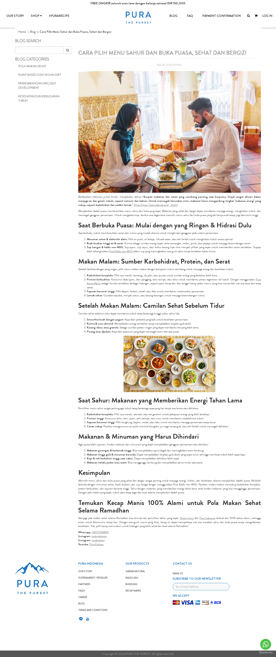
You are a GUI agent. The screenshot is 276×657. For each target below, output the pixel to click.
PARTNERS (84, 584)
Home (22, 32)
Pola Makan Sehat (32, 66)
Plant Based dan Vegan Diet (39, 75)
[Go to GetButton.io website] (266, 652)
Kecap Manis (133, 590)
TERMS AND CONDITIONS (93, 610)
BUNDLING (131, 584)
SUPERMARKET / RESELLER (93, 577)
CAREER (82, 597)
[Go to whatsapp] (265, 644)
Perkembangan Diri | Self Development (37, 85)
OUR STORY (15, 16)
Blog (33, 32)
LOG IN (267, 16)
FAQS (81, 590)
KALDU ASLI (131, 577)
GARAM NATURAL (135, 571)
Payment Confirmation (221, 16)
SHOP (36, 16)
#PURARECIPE (59, 16)
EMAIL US (178, 573)
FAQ (190, 16)
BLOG (173, 16)
